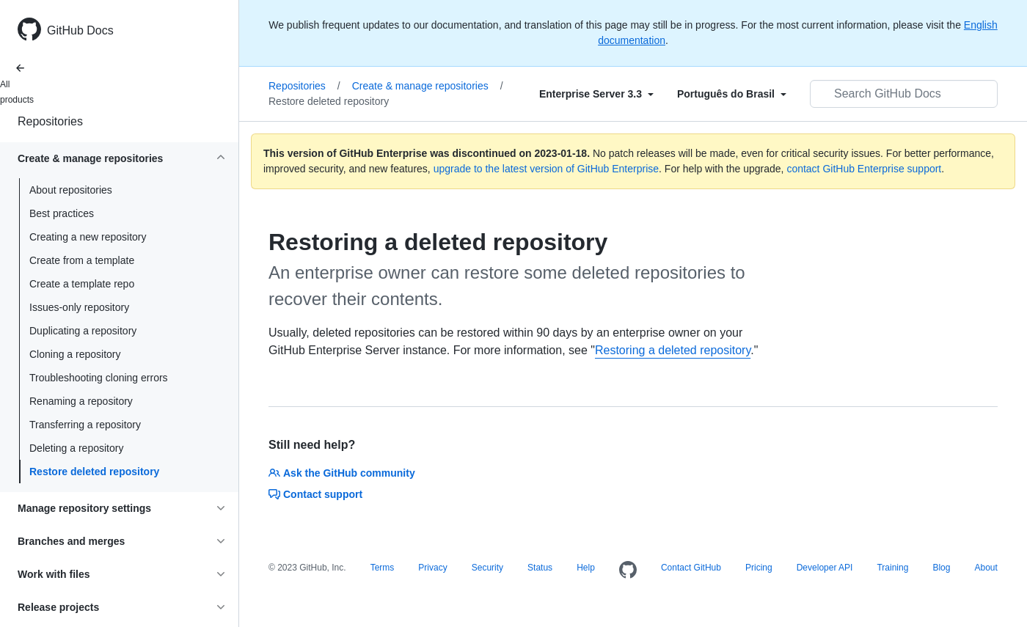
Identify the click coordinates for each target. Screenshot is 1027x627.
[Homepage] (628, 570)
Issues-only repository (79, 307)
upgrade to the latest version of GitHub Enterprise (546, 169)
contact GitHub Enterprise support (863, 169)
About (985, 567)
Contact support (315, 494)
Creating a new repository (88, 237)
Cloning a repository (75, 354)
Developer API (825, 567)
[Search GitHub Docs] (904, 94)
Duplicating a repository (82, 331)
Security (487, 567)
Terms (382, 567)
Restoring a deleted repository (672, 350)
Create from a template (81, 260)
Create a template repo (81, 284)
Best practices (61, 213)
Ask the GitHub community (341, 473)
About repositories (70, 190)
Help (586, 567)
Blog (941, 567)
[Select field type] (596, 94)
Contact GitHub (691, 567)
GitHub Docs (80, 30)
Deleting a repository (76, 448)
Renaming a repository (81, 401)
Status (539, 567)
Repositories (50, 121)
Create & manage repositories (427, 86)
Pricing (758, 567)
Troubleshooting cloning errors (98, 378)
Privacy (432, 567)
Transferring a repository (85, 424)
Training (892, 567)
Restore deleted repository (94, 471)
